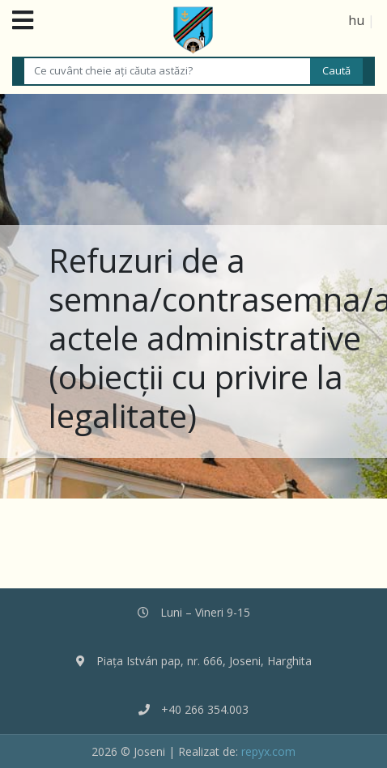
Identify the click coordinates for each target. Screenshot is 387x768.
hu (356, 20)
